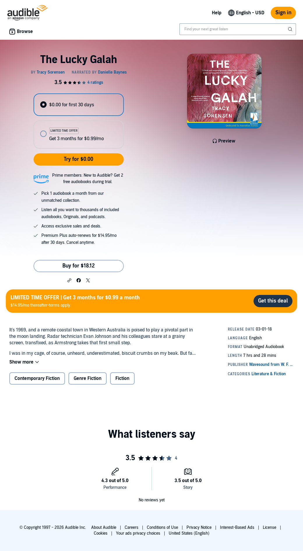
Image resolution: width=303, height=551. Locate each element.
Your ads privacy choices (138, 533)
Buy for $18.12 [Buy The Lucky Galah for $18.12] (78, 266)
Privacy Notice (199, 527)
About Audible (103, 527)
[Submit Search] (291, 29)
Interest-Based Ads (237, 527)
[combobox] (237, 29)
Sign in (283, 13)
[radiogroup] (79, 121)
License (269, 527)
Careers (131, 527)
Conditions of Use (162, 527)
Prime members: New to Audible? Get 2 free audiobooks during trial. (87, 178)
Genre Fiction (87, 378)
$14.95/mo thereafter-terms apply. (75, 301)
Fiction (122, 378)
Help (216, 13)
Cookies (101, 533)
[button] (69, 280)
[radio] (79, 104)
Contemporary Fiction (37, 378)
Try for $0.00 (78, 159)
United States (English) (189, 533)
